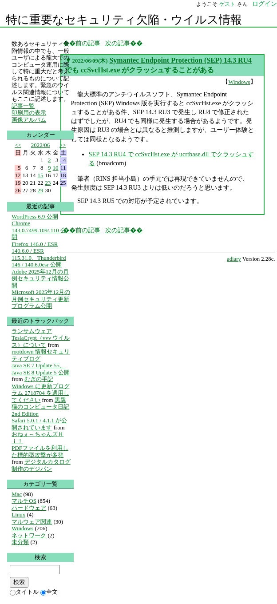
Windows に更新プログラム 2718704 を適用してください (40, 393)
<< (18, 145)
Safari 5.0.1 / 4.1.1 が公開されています (39, 424)
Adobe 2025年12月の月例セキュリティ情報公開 (40, 278)
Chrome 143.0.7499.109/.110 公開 (39, 230)
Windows (239, 82)
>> (62, 145)
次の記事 (117, 43)
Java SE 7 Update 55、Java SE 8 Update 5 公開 (40, 369)
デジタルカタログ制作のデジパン (41, 465)
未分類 (20, 542)
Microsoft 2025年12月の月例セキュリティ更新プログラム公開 (41, 299)
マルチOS (24, 500)
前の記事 (87, 43)
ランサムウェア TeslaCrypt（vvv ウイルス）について (41, 338)
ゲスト (227, 4)
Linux (18, 514)
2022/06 (40, 145)
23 (48, 182)
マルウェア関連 (32, 521)
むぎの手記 (38, 379)
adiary (234, 259)
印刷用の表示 (29, 112)
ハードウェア (29, 508)
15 (41, 175)
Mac (17, 494)
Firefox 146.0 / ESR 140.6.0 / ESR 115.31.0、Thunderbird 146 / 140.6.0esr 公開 (39, 254)
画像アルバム (29, 119)
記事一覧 (23, 106)
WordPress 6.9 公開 (35, 216)
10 (56, 167)
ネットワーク (29, 535)
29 (41, 190)
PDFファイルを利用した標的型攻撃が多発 (40, 451)
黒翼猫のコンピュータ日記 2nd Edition (40, 407)
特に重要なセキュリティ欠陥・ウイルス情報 (124, 19)
